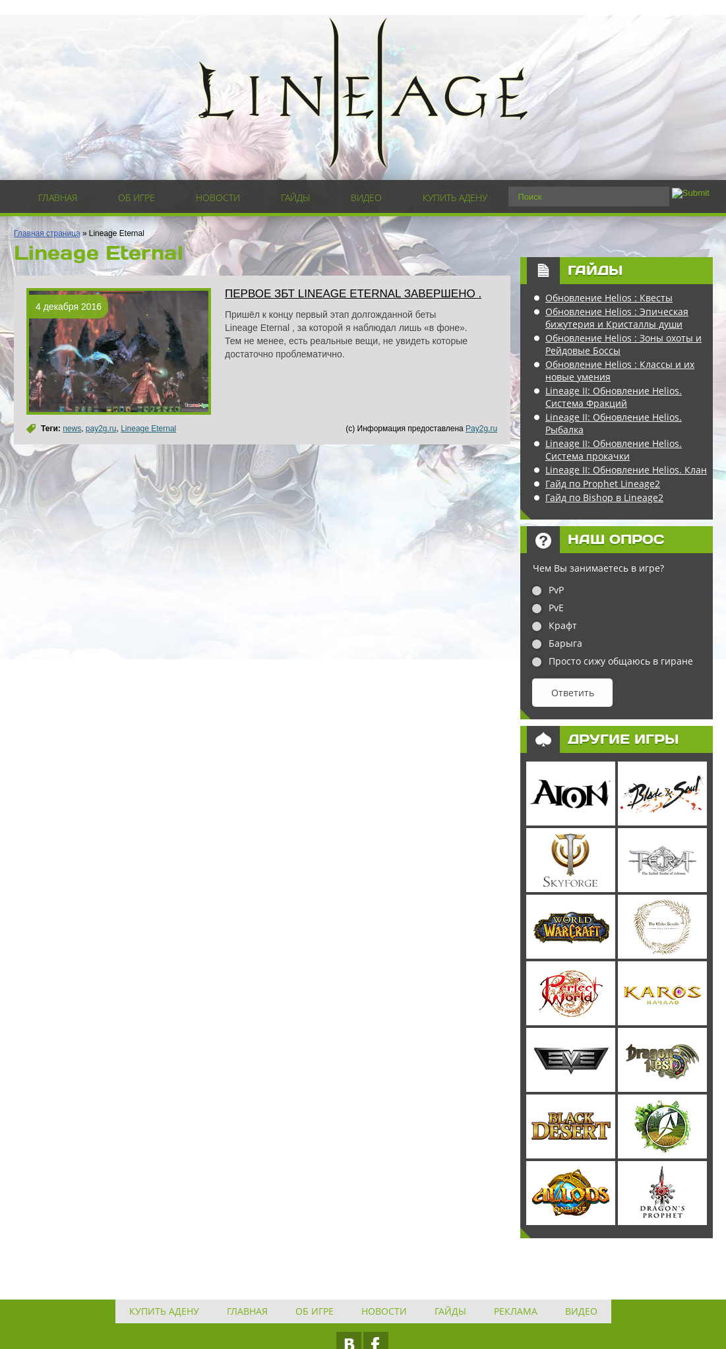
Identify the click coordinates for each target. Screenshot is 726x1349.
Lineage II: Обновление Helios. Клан (626, 470)
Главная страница (47, 233)
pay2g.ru (101, 428)
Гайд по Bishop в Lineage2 (604, 497)
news (72, 428)
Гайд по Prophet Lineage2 (602, 483)
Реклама (515, 1311)
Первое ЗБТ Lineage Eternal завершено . (353, 293)
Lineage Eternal (148, 428)
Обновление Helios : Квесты (609, 297)
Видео (366, 197)
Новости (218, 197)
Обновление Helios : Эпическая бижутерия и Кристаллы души (616, 317)
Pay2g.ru (481, 428)
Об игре (136, 197)
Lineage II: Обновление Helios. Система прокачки (613, 449)
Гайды (295, 197)
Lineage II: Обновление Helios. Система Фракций (613, 396)
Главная (57, 197)
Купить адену (455, 197)
